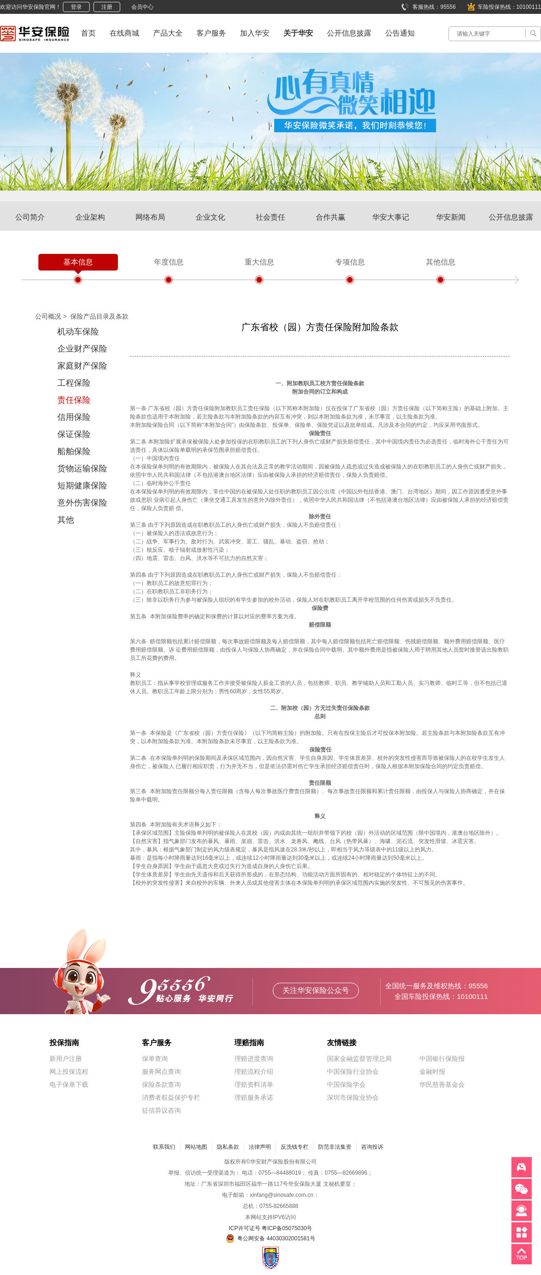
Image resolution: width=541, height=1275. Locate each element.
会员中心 (142, 7)
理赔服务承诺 (253, 1097)
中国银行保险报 (442, 1058)
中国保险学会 (346, 1084)
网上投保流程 (68, 1071)
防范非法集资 (334, 1147)
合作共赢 (330, 217)
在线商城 (124, 33)
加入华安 (255, 33)
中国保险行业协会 (353, 1071)
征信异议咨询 (161, 1110)
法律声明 (260, 1147)
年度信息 (169, 262)
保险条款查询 (161, 1084)
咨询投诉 (372, 1147)
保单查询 (155, 1058)
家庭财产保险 (82, 365)
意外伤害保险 (82, 502)
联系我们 (164, 1147)
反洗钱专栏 (294, 1147)
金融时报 (432, 1071)
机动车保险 (78, 331)
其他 (65, 519)
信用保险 (74, 417)
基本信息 (78, 262)
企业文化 (210, 217)
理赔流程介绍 (253, 1071)
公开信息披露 (349, 33)
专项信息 (350, 262)
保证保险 (74, 434)
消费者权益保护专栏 (171, 1097)
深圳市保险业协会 (353, 1097)
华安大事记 (390, 217)
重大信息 (259, 262)
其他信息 (440, 262)
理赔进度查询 (253, 1058)
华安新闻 (451, 217)
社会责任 (270, 217)
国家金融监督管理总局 (359, 1058)
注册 (106, 7)
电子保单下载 (68, 1084)
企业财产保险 (82, 348)
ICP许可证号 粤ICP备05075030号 (271, 1228)
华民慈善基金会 (442, 1084)
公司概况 (48, 316)
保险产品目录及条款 (99, 316)
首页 (88, 33)
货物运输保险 (82, 468)
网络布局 (150, 217)
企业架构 (90, 217)
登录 (76, 7)
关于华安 (298, 33)
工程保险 (74, 383)
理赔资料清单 (253, 1084)
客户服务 (211, 33)
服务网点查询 (161, 1071)
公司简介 (30, 217)
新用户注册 (65, 1058)
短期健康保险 (82, 485)
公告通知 (400, 33)
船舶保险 (74, 451)
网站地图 (196, 1147)
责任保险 (74, 400)
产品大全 (168, 33)
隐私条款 (228, 1147)
